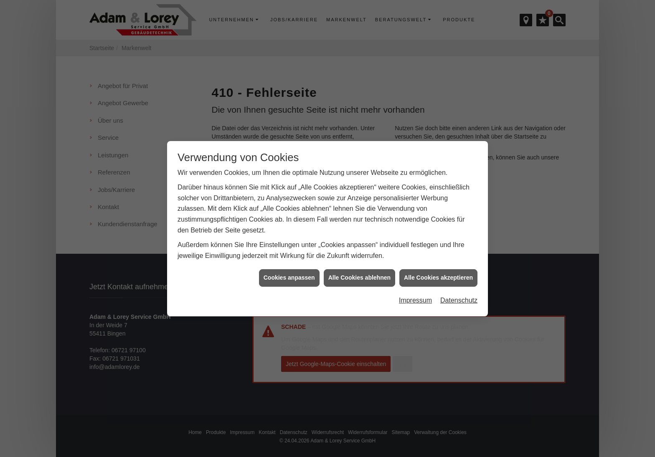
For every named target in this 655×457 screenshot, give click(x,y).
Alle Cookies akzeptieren (438, 273)
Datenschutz (458, 296)
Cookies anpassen (289, 273)
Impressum (415, 296)
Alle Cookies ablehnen (359, 273)
